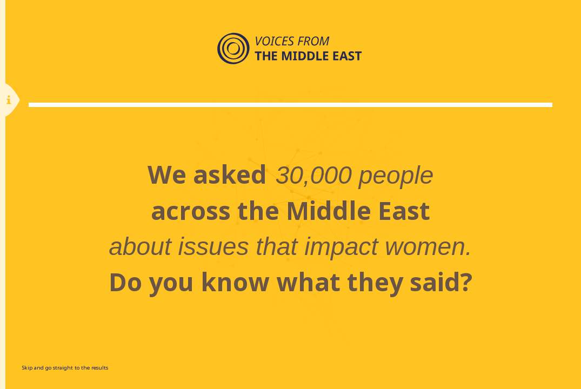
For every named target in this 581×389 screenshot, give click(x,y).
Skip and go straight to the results (65, 367)
